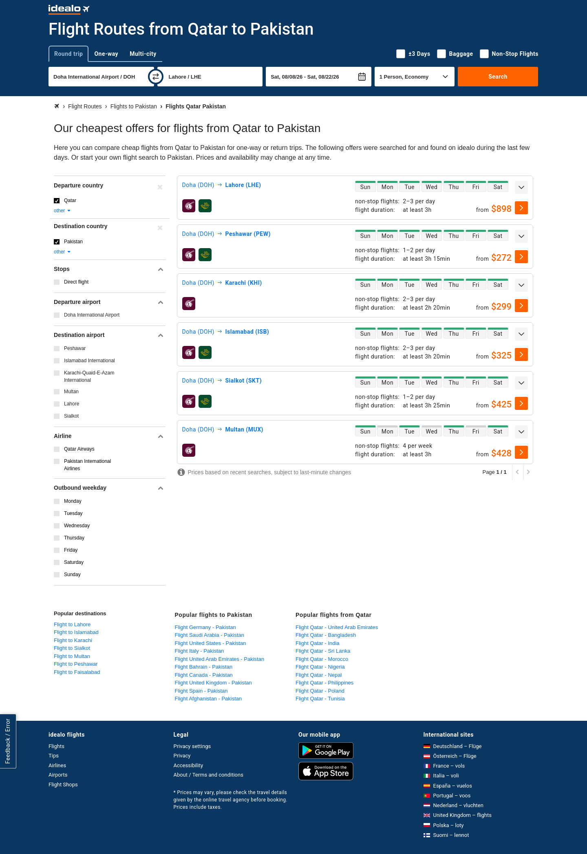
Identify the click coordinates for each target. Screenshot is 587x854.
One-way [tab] (106, 54)
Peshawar (75, 348)
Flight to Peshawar (76, 664)
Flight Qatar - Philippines (324, 683)
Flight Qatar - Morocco (322, 659)
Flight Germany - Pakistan (205, 627)
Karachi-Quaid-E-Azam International (89, 376)
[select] (521, 207)
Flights (56, 746)
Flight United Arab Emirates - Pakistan (220, 659)
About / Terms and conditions (208, 775)
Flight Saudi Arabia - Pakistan (210, 635)
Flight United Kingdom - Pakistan (213, 683)
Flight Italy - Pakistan (199, 651)
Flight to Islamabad (76, 632)
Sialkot (71, 416)
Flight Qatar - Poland (320, 691)
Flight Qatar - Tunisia (320, 699)
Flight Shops (63, 784)
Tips (54, 756)
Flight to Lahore (72, 624)
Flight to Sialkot (72, 648)
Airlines (57, 765)
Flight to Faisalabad (77, 672)
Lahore (71, 404)
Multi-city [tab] (143, 54)
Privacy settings (192, 746)
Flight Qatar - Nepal (319, 675)
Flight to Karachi (73, 640)
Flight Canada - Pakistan (204, 675)
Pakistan (73, 241)
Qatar (70, 200)
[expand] (521, 187)
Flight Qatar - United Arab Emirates (337, 627)
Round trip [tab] (68, 54)
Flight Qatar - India (318, 643)
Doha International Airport (91, 315)
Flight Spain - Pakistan (201, 691)
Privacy (182, 756)
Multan (71, 391)
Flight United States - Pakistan (210, 643)
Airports (58, 775)
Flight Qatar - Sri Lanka (323, 651)
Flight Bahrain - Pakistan (204, 667)
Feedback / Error (7, 741)
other (62, 211)
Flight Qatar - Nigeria (320, 667)
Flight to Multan (72, 656)
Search (498, 76)
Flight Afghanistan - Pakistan (208, 699)
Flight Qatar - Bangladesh (326, 635)
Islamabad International (89, 360)
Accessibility (188, 765)
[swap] (155, 76)
